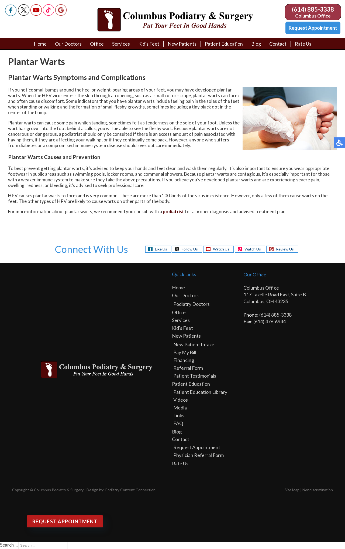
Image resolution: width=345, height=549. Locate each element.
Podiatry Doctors (191, 304)
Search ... (9, 545)
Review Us (285, 249)
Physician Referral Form (198, 455)
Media (180, 408)
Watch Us (221, 249)
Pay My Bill (184, 352)
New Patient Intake (193, 344)
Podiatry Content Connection (130, 489)
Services (121, 44)
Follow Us (190, 249)
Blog (256, 44)
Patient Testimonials (194, 376)
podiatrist (173, 211)
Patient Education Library (200, 392)
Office (97, 44)
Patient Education (224, 44)
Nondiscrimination (317, 489)
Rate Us (303, 44)
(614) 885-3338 (313, 9)
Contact (278, 44)
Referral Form (188, 368)
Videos (180, 400)
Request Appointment (313, 28)
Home (40, 44)
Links (178, 415)
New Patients (182, 44)
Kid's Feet (148, 44)
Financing (183, 360)
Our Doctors (68, 44)
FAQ (178, 423)
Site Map (292, 489)
